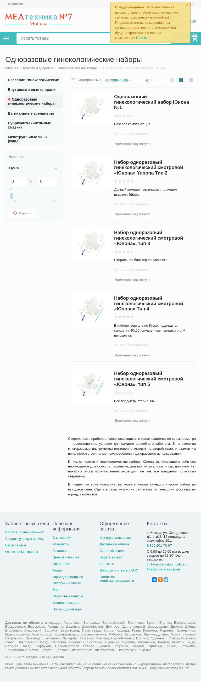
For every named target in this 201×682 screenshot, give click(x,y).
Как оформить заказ (115, 538)
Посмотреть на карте (163, 569)
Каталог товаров (6, 38)
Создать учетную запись (24, 539)
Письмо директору (67, 609)
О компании (61, 538)
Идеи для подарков (67, 577)
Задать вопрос (111, 557)
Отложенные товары (21, 552)
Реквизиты (60, 544)
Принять (142, 38)
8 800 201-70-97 (159, 545)
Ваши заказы (15, 545)
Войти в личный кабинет (24, 532)
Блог (56, 590)
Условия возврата (66, 603)
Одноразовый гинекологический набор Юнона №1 (151, 102)
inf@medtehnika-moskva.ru (167, 564)
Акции (57, 570)
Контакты (107, 564)
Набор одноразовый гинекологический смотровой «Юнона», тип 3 (148, 238)
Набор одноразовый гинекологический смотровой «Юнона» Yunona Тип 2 (148, 168)
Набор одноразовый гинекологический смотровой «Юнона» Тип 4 (148, 303)
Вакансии (59, 551)
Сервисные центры (67, 596)
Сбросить (22, 213)
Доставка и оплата (114, 544)
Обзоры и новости (66, 583)
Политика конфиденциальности (117, 579)
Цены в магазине (65, 557)
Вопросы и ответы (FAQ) (119, 570)
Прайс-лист (61, 564)
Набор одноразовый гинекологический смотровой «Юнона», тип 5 (148, 379)
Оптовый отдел (112, 551)
